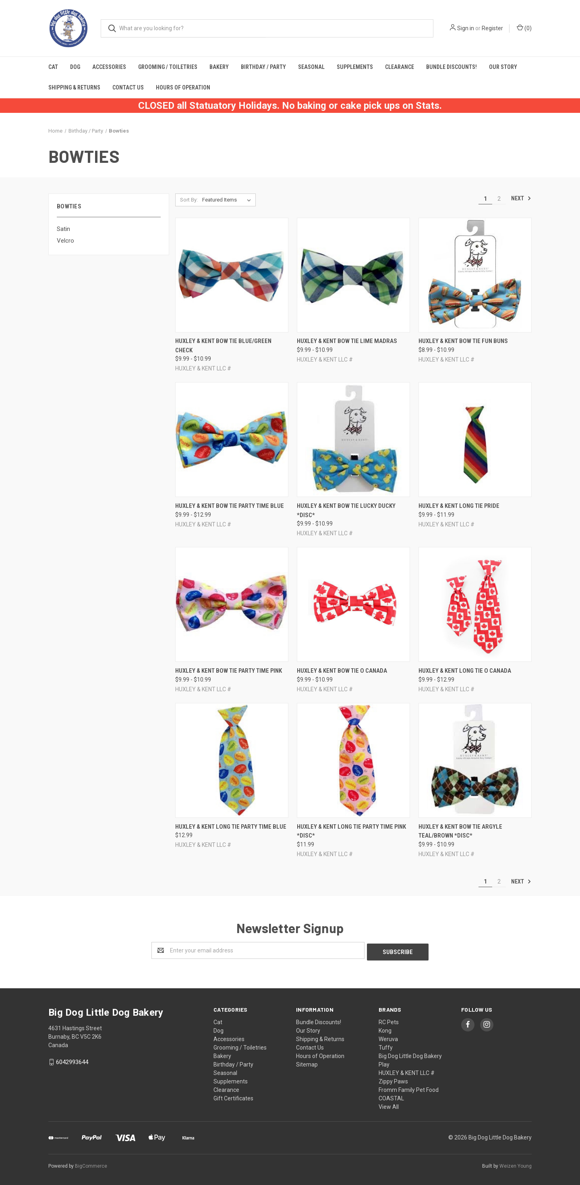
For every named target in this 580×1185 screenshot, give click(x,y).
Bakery (219, 67)
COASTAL (391, 1097)
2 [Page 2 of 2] (499, 198)
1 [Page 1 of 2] (485, 198)
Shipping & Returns (74, 87)
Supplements (355, 67)
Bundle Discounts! (451, 67)
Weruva (388, 1037)
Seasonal (311, 67)
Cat (53, 67)
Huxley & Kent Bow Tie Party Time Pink (228, 670)
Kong (385, 1029)
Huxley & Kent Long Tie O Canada (464, 670)
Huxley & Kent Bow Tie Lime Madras (347, 341)
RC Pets (389, 1020)
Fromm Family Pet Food (409, 1088)
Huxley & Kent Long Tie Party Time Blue (230, 826)
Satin (63, 229)
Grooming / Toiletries (167, 67)
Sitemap (307, 1063)
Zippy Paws (393, 1080)
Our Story (503, 67)
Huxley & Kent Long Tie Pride (458, 505)
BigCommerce (91, 1164)
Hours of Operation (183, 87)
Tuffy (386, 1046)
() (524, 27)
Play (384, 1063)
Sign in (465, 28)
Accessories (109, 67)
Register (492, 28)
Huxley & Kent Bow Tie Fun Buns (463, 341)
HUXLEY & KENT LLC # (407, 1071)
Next (521, 198)
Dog (75, 67)
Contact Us (128, 87)
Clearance (399, 67)
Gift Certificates (233, 1097)
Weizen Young (515, 1164)
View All (389, 1105)
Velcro (65, 240)
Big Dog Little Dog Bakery (410, 1054)
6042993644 (72, 1060)
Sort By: (189, 200)
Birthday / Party (263, 67)
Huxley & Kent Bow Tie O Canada (342, 670)
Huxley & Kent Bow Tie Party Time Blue (229, 505)
